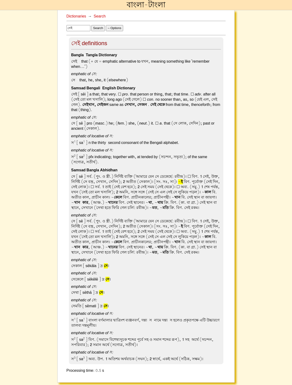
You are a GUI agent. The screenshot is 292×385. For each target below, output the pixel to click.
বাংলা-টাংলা (146, 5)
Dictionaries (76, 16)
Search (100, 16)
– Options (114, 28)
